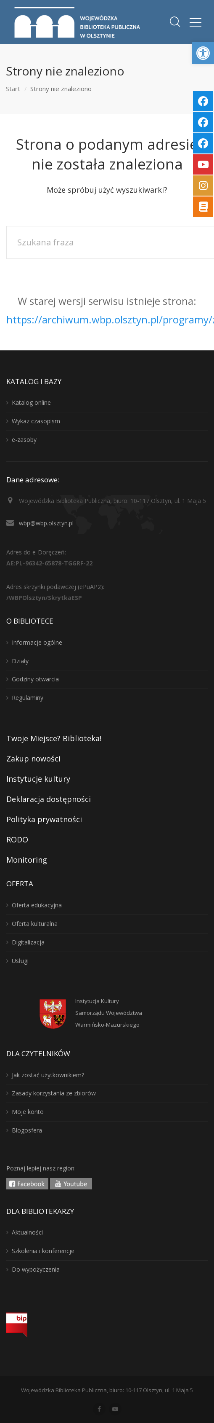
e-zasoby (24, 440)
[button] (203, 53)
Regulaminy (27, 698)
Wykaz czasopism (36, 421)
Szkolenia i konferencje (43, 1251)
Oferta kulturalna (35, 924)
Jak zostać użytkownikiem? (48, 1075)
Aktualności (27, 1232)
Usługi (20, 961)
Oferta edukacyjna (37, 905)
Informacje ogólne (37, 642)
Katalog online (31, 402)
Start (13, 88)
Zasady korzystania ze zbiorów (54, 1093)
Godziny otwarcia (35, 679)
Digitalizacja (28, 942)
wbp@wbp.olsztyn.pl (46, 523)
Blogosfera (27, 1130)
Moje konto (28, 1112)
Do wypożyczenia (36, 1269)
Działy (20, 661)
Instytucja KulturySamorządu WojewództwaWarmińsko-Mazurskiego (108, 1012)
